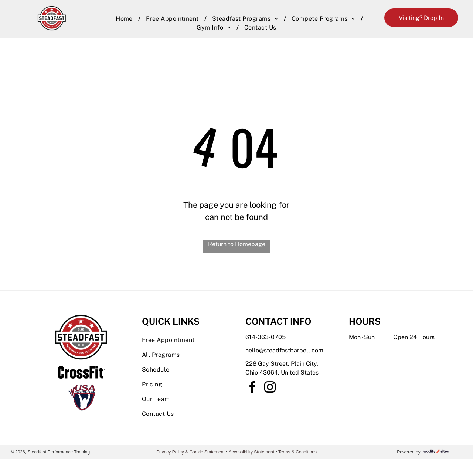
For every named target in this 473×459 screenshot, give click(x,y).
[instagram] (269, 388)
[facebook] (252, 388)
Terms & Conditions (297, 452)
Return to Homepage (236, 244)
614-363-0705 (265, 337)
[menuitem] (125, 18)
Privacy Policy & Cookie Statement (190, 452)
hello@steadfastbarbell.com (284, 350)
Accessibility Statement (251, 452)
